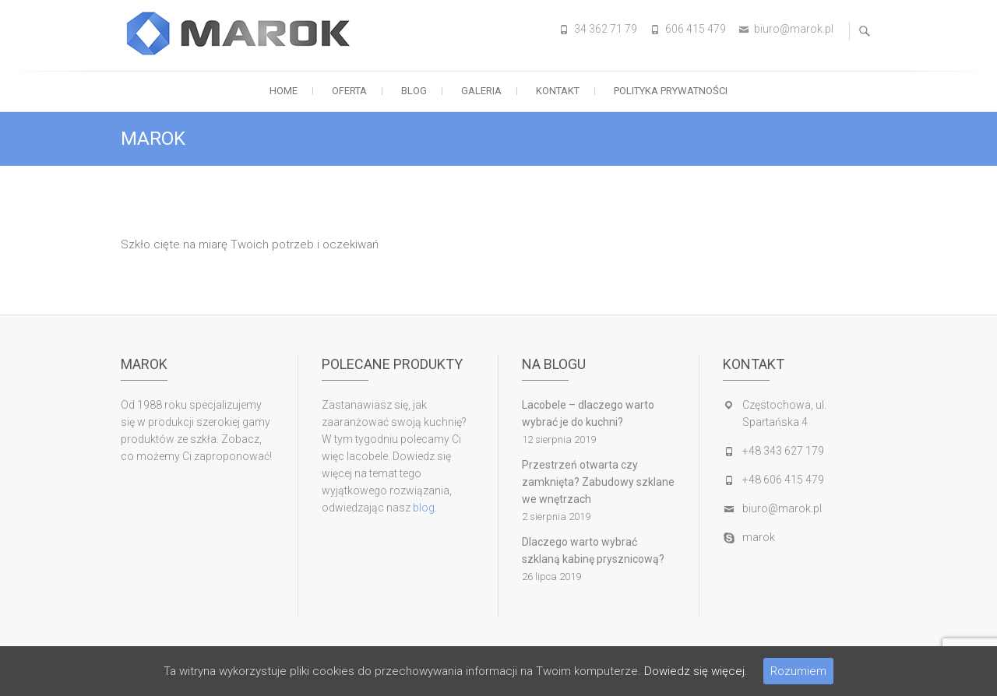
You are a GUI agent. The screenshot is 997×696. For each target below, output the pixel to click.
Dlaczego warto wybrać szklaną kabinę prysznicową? (593, 550)
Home (284, 91)
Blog (414, 91)
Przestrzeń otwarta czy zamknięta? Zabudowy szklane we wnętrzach (598, 482)
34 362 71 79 (605, 29)
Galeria (481, 91)
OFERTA (349, 91)
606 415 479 (695, 29)
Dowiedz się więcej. (696, 671)
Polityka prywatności (670, 91)
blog (424, 507)
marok (758, 537)
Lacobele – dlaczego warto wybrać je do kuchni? (588, 413)
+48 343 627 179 (783, 451)
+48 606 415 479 (783, 479)
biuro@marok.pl (793, 29)
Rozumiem (798, 671)
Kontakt (558, 91)
